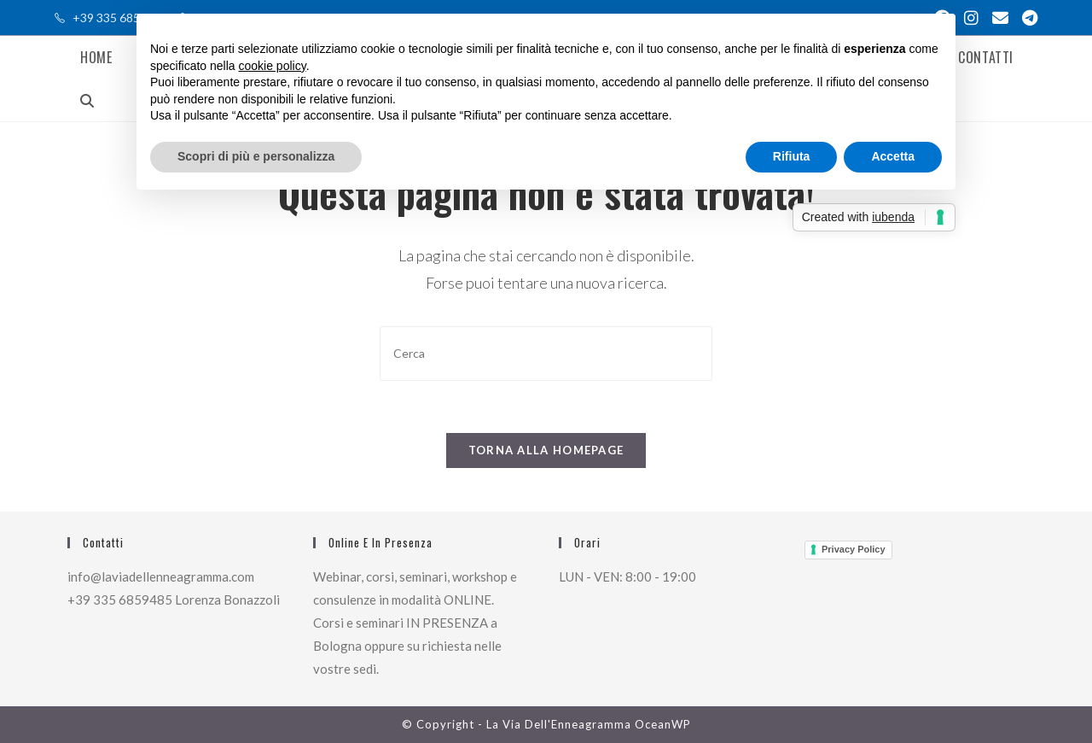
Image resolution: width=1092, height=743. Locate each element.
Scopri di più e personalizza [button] (255, 156)
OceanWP (663, 724)
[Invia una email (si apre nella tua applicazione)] (1000, 17)
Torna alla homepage (546, 450)
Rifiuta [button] (791, 156)
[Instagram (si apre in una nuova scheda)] (971, 17)
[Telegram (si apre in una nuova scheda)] (1026, 17)
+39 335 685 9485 (121, 17)
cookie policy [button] (272, 66)
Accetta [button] (893, 156)
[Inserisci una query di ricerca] (546, 353)
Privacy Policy (854, 549)
